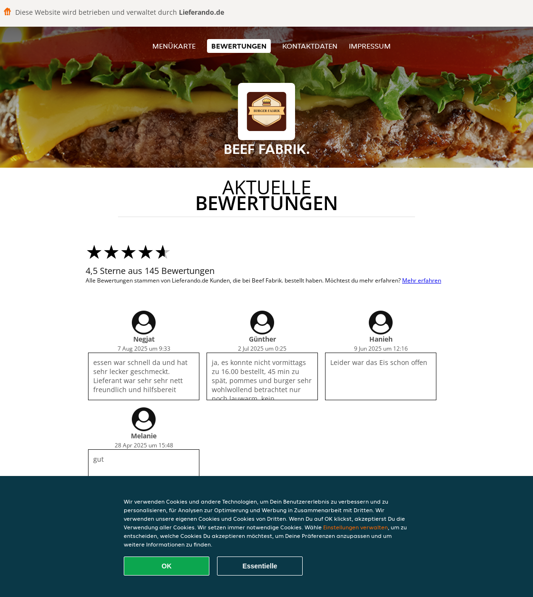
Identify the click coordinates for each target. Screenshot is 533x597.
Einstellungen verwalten (355, 527)
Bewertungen (238, 46)
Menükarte (174, 46)
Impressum (370, 46)
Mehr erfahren (421, 280)
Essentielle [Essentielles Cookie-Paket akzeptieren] (259, 566)
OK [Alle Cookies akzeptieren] (167, 566)
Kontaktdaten (309, 46)
